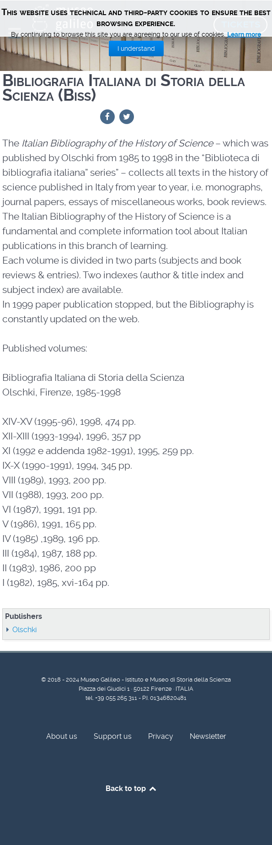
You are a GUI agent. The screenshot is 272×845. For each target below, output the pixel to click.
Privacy (160, 736)
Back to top (131, 788)
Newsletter (208, 736)
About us (61, 736)
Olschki (24, 629)
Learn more (244, 34)
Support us (113, 736)
